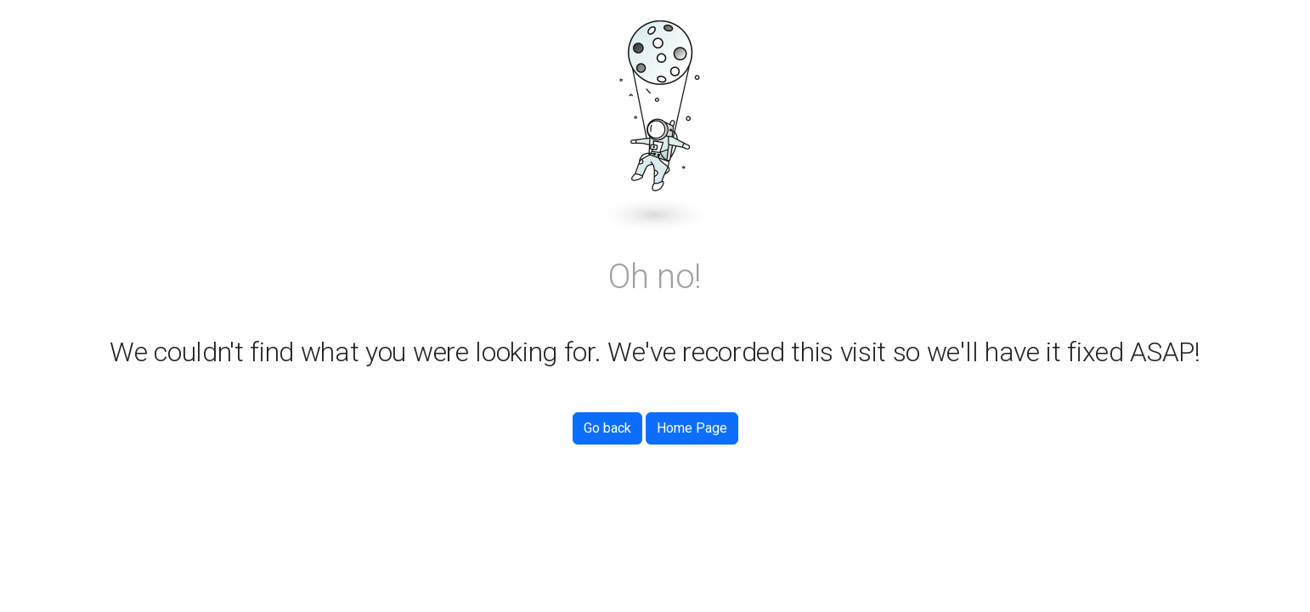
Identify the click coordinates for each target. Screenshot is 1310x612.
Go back (607, 428)
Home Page (692, 428)
